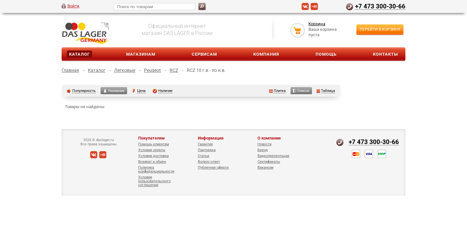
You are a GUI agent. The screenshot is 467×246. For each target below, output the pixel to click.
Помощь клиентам (153, 144)
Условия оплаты (151, 150)
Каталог (79, 54)
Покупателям (151, 138)
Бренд (262, 150)
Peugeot (152, 70)
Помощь (326, 54)
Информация (210, 138)
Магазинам (140, 54)
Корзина (316, 23)
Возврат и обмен (152, 162)
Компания (266, 54)
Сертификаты (268, 162)
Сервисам (204, 54)
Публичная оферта (213, 167)
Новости (264, 144)
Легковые (124, 70)
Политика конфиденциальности (156, 169)
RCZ (174, 70)
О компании (269, 138)
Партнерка (207, 150)
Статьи (203, 156)
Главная (70, 70)
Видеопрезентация (273, 156)
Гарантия (205, 144)
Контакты (385, 54)
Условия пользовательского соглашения (154, 181)
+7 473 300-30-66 (380, 6)
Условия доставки (153, 156)
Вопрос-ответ (209, 162)
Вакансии (265, 167)
